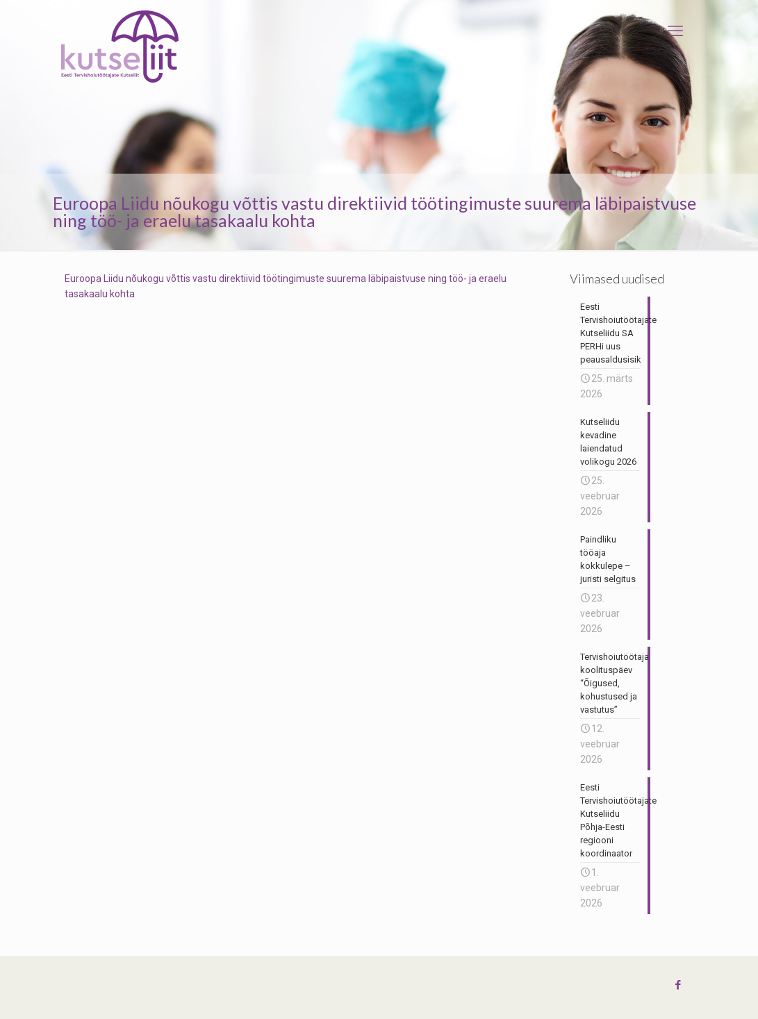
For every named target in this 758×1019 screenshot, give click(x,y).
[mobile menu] (675, 31)
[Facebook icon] (678, 985)
